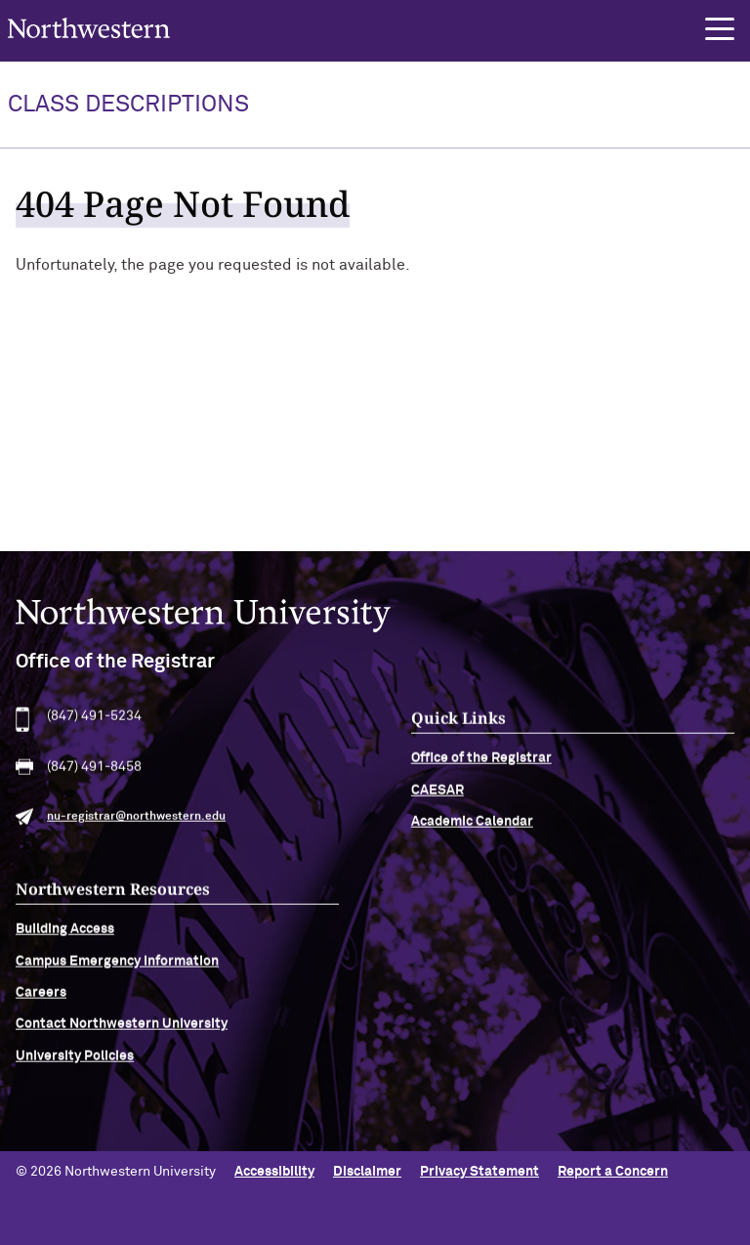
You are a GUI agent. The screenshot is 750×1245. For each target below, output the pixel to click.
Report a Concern (613, 1172)
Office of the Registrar (481, 764)
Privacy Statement (479, 1172)
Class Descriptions (128, 104)
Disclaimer (367, 1172)
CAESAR (437, 795)
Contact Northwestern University (122, 1030)
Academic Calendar (472, 828)
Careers (41, 998)
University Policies (75, 1061)
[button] (719, 29)
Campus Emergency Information (117, 966)
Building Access (65, 935)
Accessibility (274, 1172)
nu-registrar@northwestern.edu (136, 823)
